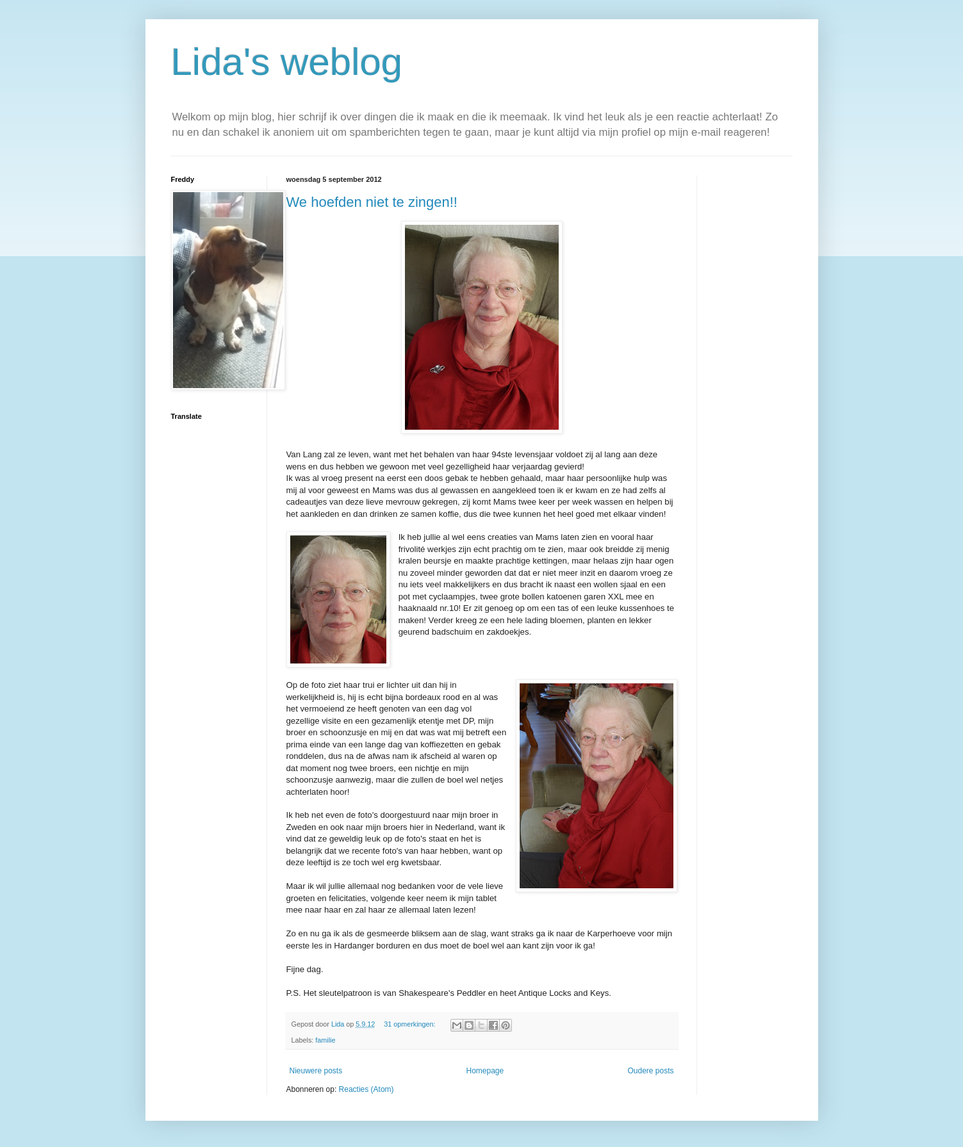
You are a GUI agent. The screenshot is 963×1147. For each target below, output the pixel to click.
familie (325, 1040)
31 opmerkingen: (410, 1024)
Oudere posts (650, 1070)
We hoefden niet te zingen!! (371, 202)
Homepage (485, 1070)
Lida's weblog (287, 61)
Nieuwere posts (316, 1070)
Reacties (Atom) (366, 1089)
